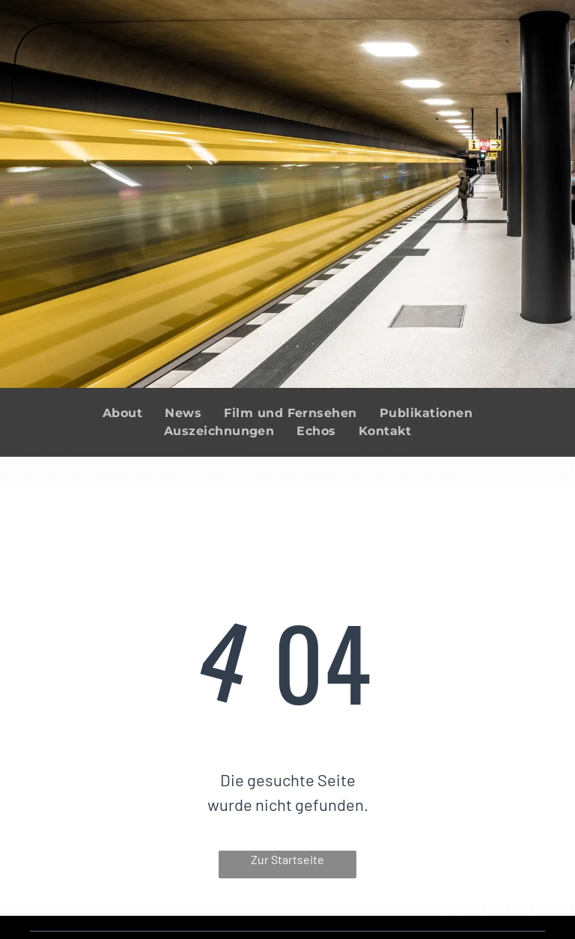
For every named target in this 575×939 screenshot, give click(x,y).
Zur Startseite (287, 859)
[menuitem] (122, 413)
